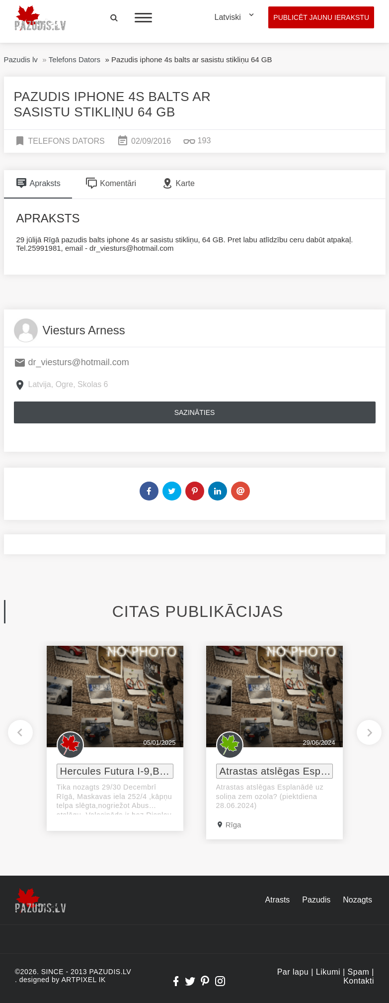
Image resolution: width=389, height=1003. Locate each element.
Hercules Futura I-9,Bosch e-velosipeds (116, 771)
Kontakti (358, 981)
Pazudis (316, 900)
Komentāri (110, 183)
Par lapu (293, 972)
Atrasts (277, 900)
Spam (359, 972)
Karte (178, 183)
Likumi (328, 972)
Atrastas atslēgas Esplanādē (276, 771)
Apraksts (38, 183)
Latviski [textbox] (228, 17)
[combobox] (236, 17)
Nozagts (357, 900)
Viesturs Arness (84, 330)
